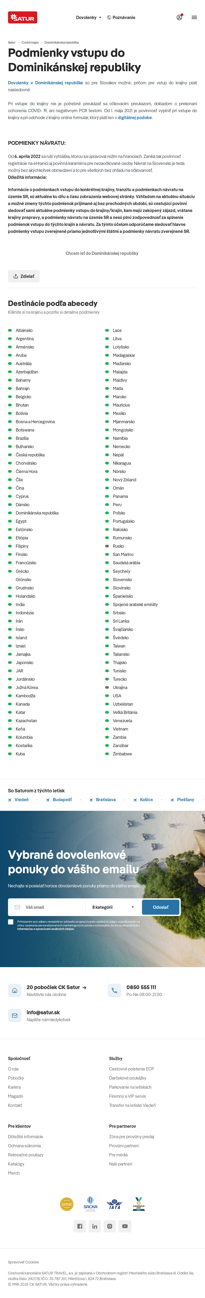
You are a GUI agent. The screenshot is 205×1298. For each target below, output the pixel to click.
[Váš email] (46, 907)
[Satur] (23, 17)
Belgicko (19, 396)
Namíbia (116, 438)
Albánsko (20, 330)
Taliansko (117, 654)
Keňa (16, 729)
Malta (114, 388)
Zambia (115, 737)
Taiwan (115, 646)
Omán (114, 488)
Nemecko (117, 446)
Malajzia (116, 371)
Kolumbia (20, 737)
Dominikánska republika (33, 513)
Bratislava (102, 799)
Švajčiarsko (119, 629)
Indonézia (21, 612)
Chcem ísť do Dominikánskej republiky (102, 253)
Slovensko (118, 579)
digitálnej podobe (135, 117)
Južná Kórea (23, 687)
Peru (113, 504)
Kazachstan (22, 720)
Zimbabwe (118, 753)
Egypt (17, 521)
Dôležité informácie (25, 1136)
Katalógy (16, 1164)
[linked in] (95, 1226)
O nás (13, 1069)
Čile (15, 479)
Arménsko (21, 347)
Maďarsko (118, 363)
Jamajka (19, 654)
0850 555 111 (141, 987)
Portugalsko (120, 521)
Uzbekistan (119, 704)
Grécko (18, 571)
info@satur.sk (43, 1012)
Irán (15, 621)
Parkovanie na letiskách (130, 1087)
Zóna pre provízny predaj (131, 1136)
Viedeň (18, 799)
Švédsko (117, 637)
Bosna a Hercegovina (31, 421)
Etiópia (18, 537)
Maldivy (116, 380)
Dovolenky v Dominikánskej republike (45, 82)
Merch (14, 1173)
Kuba (16, 753)
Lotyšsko (117, 347)
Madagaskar (120, 355)
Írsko (16, 629)
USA (113, 695)
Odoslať (160, 907)
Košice (143, 799)
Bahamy (19, 380)
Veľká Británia (121, 712)
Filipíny (18, 546)
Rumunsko (118, 537)
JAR (15, 670)
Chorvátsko (22, 463)
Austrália (19, 363)
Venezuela (118, 720)
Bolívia (18, 413)
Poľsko (115, 513)
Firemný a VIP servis (127, 1096)
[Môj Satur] (179, 17)
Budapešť (59, 799)
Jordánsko (21, 679)
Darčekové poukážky (127, 1078)
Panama (116, 496)
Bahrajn (19, 388)
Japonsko (20, 662)
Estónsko (20, 529)
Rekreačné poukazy (26, 1154)
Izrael (17, 646)
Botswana (21, 430)
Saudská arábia (122, 562)
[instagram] (110, 1226)
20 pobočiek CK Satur (56, 987)
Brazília (18, 438)
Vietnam (116, 729)
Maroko (115, 396)
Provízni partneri (124, 1145)
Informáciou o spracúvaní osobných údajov (45, 929)
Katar (16, 712)
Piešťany (182, 799)
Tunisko (115, 670)
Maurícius (117, 405)
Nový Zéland (120, 479)
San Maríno (119, 554)
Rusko (114, 546)
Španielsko (119, 596)
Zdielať (24, 276)
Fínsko (17, 554)
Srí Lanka (117, 621)
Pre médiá (118, 1154)
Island (17, 637)
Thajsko (116, 662)
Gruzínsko (21, 588)
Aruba (17, 355)
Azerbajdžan (23, 371)
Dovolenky (88, 17)
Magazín (15, 1096)
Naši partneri (120, 1164)
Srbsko (115, 612)
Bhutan (18, 405)
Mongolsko (119, 430)
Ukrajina (116, 687)
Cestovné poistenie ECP (131, 1069)
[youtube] (125, 1226)
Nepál (114, 454)
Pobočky (16, 1078)
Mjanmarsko (120, 421)
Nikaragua (118, 463)
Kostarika (20, 745)
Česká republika (26, 454)
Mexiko (115, 413)
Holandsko (21, 596)
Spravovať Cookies (23, 1262)
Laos (113, 330)
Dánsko (18, 504)
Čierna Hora (22, 471)
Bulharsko (21, 446)
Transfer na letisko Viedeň (132, 1105)
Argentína (21, 338)
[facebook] (80, 1226)
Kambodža (21, 695)
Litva (113, 338)
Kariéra (14, 1087)
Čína (16, 488)
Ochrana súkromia (24, 1145)
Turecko (116, 679)
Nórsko (115, 471)
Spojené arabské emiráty (131, 604)
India (16, 604)
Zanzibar (116, 745)
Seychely (117, 571)
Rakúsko (116, 529)
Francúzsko (22, 562)
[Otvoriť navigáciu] (194, 17)
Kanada (19, 704)
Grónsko (19, 579)
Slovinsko (118, 588)
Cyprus (18, 496)
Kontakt (15, 1105)
